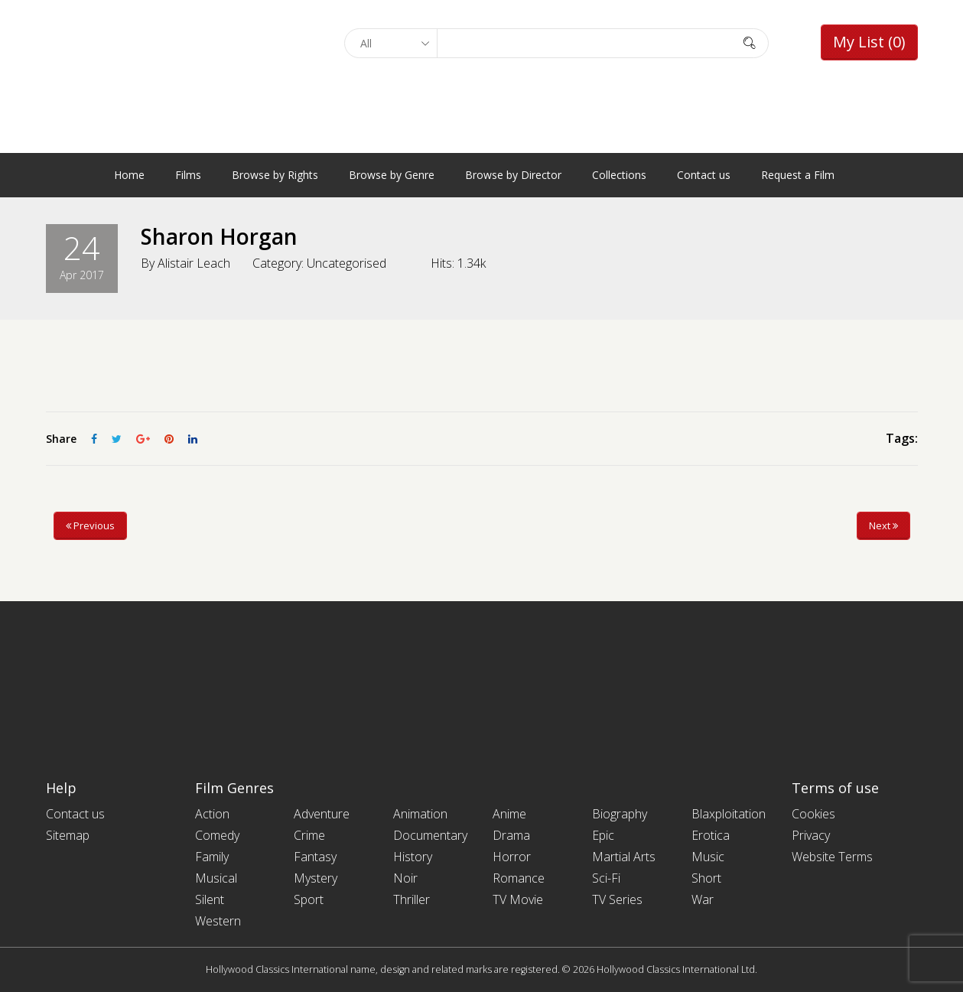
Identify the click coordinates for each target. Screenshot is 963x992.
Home (129, 175)
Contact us (703, 175)
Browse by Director (513, 175)
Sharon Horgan (219, 236)
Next (883, 525)
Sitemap (67, 835)
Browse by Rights (275, 175)
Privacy (811, 835)
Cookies (813, 813)
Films (188, 175)
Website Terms (832, 856)
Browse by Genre (391, 175)
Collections (619, 175)
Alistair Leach (194, 263)
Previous (90, 525)
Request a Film (797, 175)
